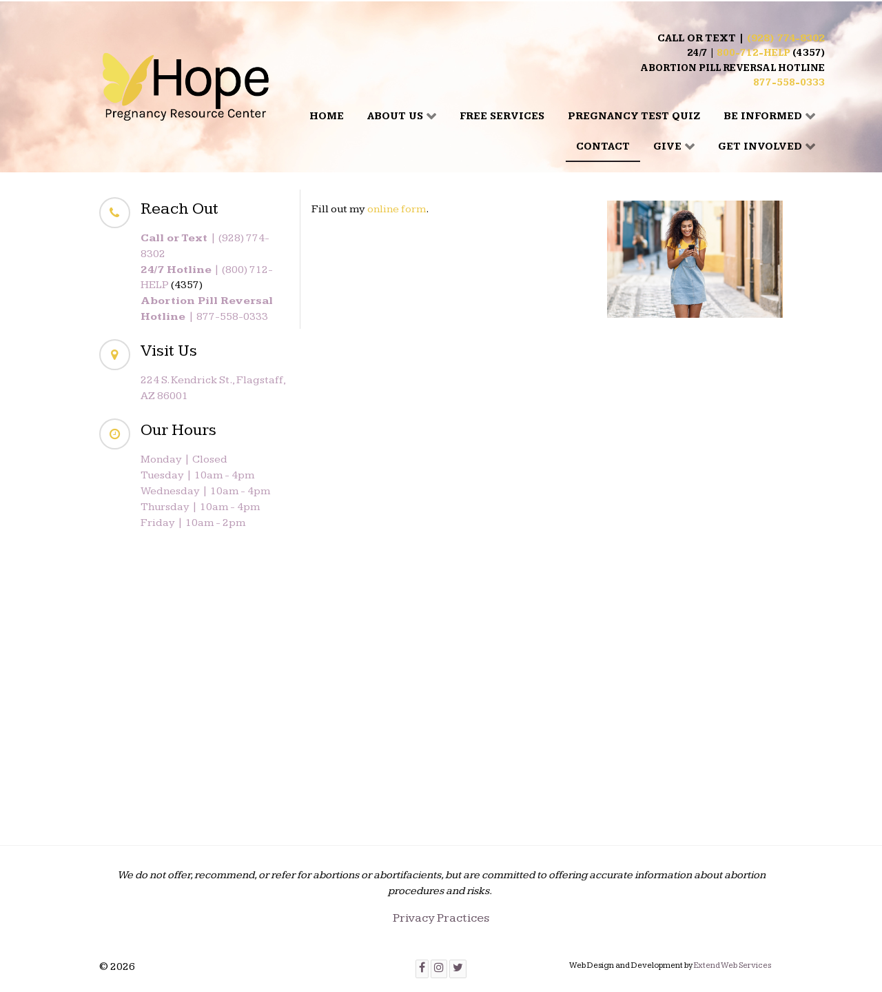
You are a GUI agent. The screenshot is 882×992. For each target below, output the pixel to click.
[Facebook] (422, 969)
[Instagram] (439, 969)
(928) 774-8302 (786, 38)
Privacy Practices (441, 918)
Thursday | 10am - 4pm (200, 507)
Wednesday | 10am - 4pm (205, 491)
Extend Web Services (732, 965)
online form (396, 209)
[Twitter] (457, 969)
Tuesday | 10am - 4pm (197, 475)
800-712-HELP (753, 53)
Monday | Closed (184, 459)
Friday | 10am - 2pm (193, 522)
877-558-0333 (789, 82)
